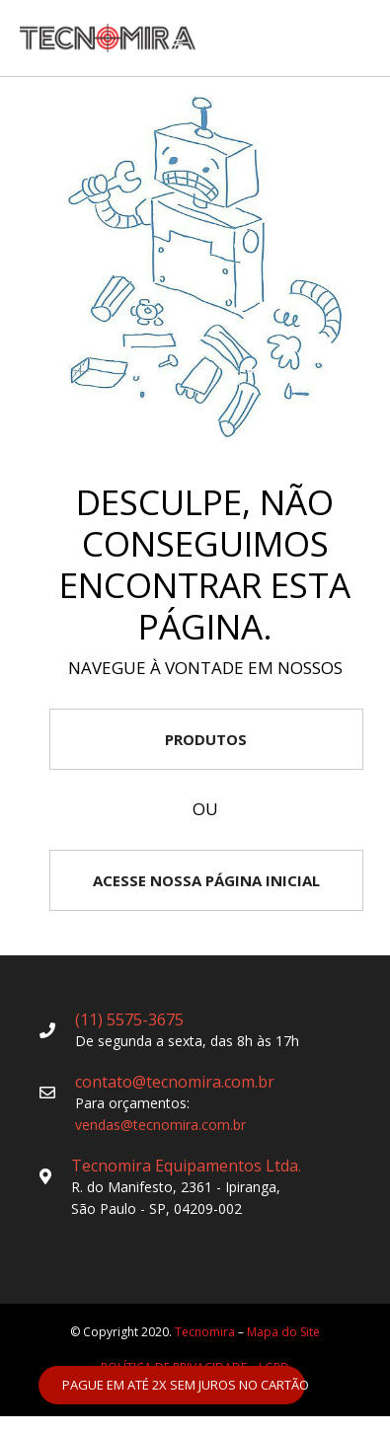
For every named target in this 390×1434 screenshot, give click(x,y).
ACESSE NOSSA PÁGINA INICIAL (206, 880)
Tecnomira (205, 1331)
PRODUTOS (206, 739)
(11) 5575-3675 (129, 1019)
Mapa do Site (283, 1331)
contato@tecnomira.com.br (174, 1082)
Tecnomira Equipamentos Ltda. (186, 1165)
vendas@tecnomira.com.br (160, 1124)
